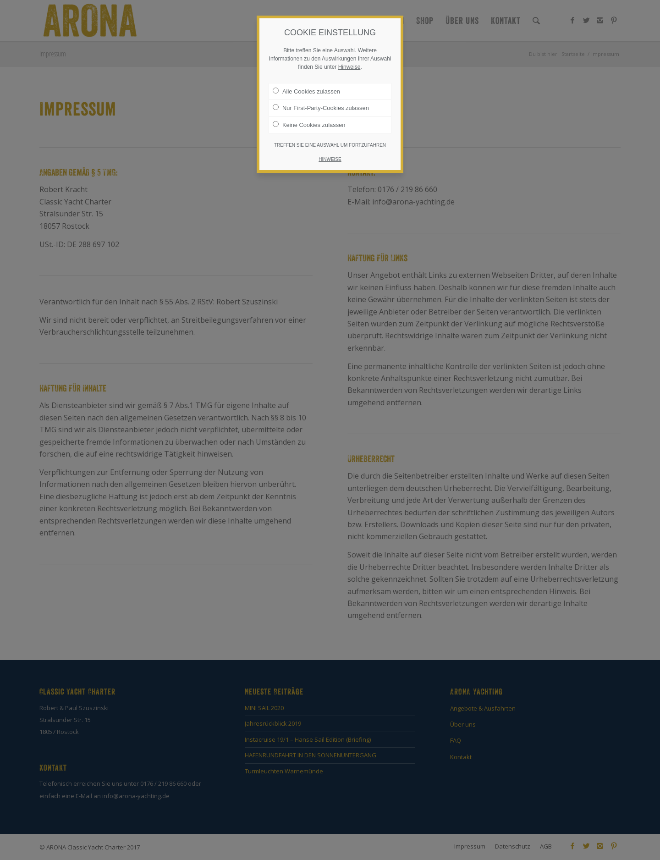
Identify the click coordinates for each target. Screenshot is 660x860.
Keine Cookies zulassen (309, 124)
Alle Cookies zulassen (306, 91)
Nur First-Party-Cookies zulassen (321, 107)
